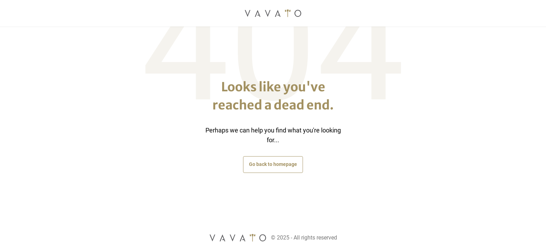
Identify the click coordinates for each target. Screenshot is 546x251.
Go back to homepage (273, 164)
